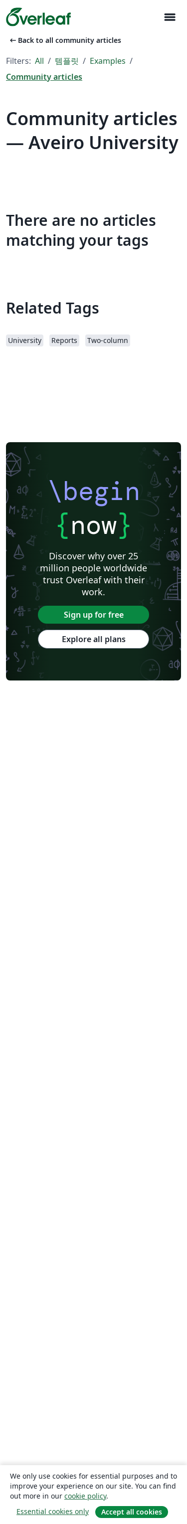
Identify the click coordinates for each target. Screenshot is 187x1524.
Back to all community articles (64, 40)
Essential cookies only (52, 1511)
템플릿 (67, 60)
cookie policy (85, 1496)
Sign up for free (94, 614)
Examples (108, 60)
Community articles (44, 76)
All (39, 60)
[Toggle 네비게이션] (169, 17)
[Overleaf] (38, 17)
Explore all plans (94, 639)
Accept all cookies (131, 1512)
